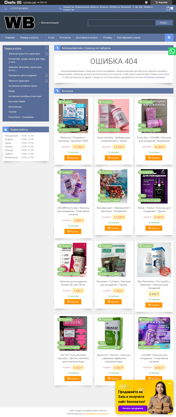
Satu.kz (103, 410)
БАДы (12, 91)
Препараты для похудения (22, 75)
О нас (51, 37)
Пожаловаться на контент (96, 414)
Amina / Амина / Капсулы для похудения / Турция (154, 209)
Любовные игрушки (154, 77)
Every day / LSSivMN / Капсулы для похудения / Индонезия (154, 139)
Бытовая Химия (17, 101)
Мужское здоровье (19, 80)
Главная (9, 37)
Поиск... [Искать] (164, 22)
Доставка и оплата (87, 37)
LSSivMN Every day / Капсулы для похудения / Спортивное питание (73, 211)
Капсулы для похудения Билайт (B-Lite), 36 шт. (73, 283)
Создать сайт (29, 2)
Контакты (65, 37)
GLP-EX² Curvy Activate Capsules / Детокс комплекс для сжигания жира (73, 358)
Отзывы (107, 37)
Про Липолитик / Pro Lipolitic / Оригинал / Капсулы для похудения (154, 284)
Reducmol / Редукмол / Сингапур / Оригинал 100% (73, 139)
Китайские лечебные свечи (23, 86)
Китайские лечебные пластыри (25, 96)
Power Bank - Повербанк (21, 117)
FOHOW (12, 112)
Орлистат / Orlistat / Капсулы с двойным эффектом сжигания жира (113, 358)
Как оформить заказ (128, 37)
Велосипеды (15, 106)
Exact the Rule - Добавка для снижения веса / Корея (113, 139)
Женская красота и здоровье (24, 53)
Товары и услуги (29, 37)
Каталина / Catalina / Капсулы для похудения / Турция (114, 283)
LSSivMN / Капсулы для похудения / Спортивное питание (154, 358)
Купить (75, 157)
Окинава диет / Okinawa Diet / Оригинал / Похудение (114, 209)
